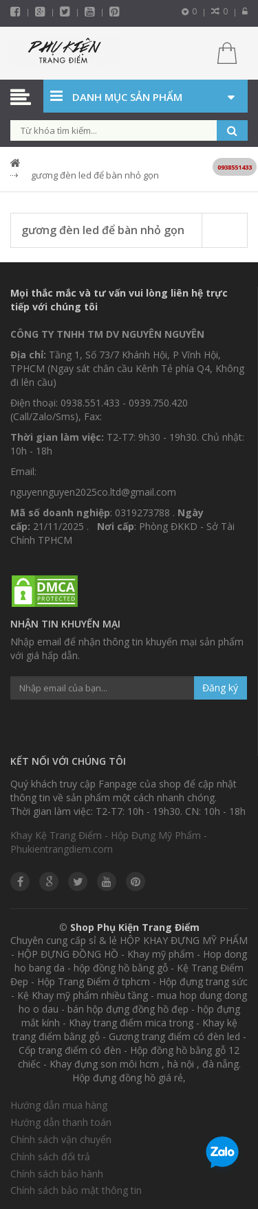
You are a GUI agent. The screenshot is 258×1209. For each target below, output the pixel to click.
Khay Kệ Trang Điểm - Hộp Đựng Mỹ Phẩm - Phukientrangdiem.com (108, 842)
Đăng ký (220, 687)
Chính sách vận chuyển (60, 1139)
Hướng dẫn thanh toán (60, 1122)
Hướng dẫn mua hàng (58, 1105)
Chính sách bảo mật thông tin (76, 1190)
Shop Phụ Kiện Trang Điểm (135, 927)
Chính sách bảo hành (56, 1173)
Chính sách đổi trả (50, 1156)
